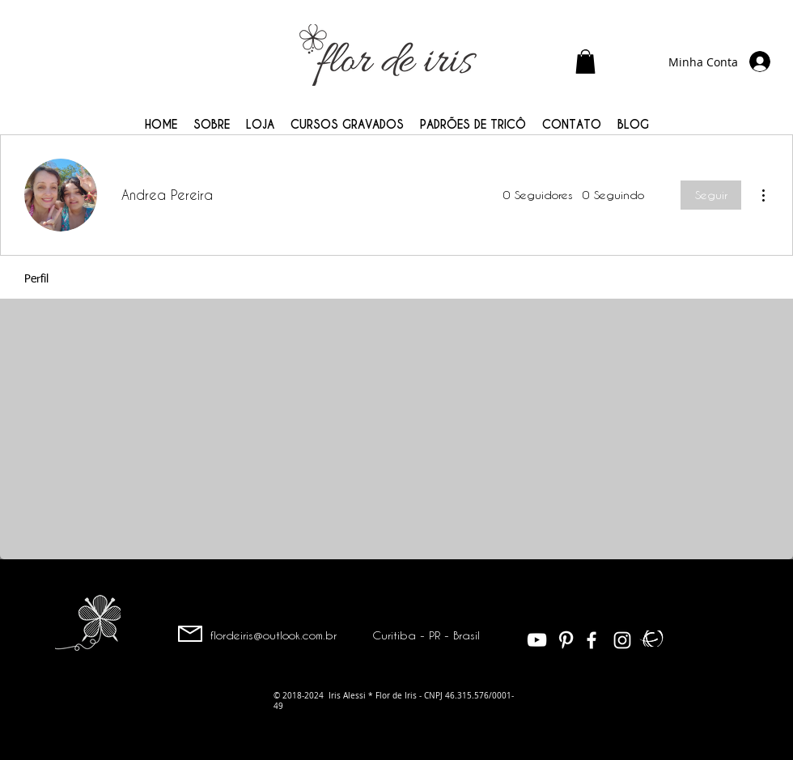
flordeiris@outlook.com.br (273, 635)
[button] (585, 61)
